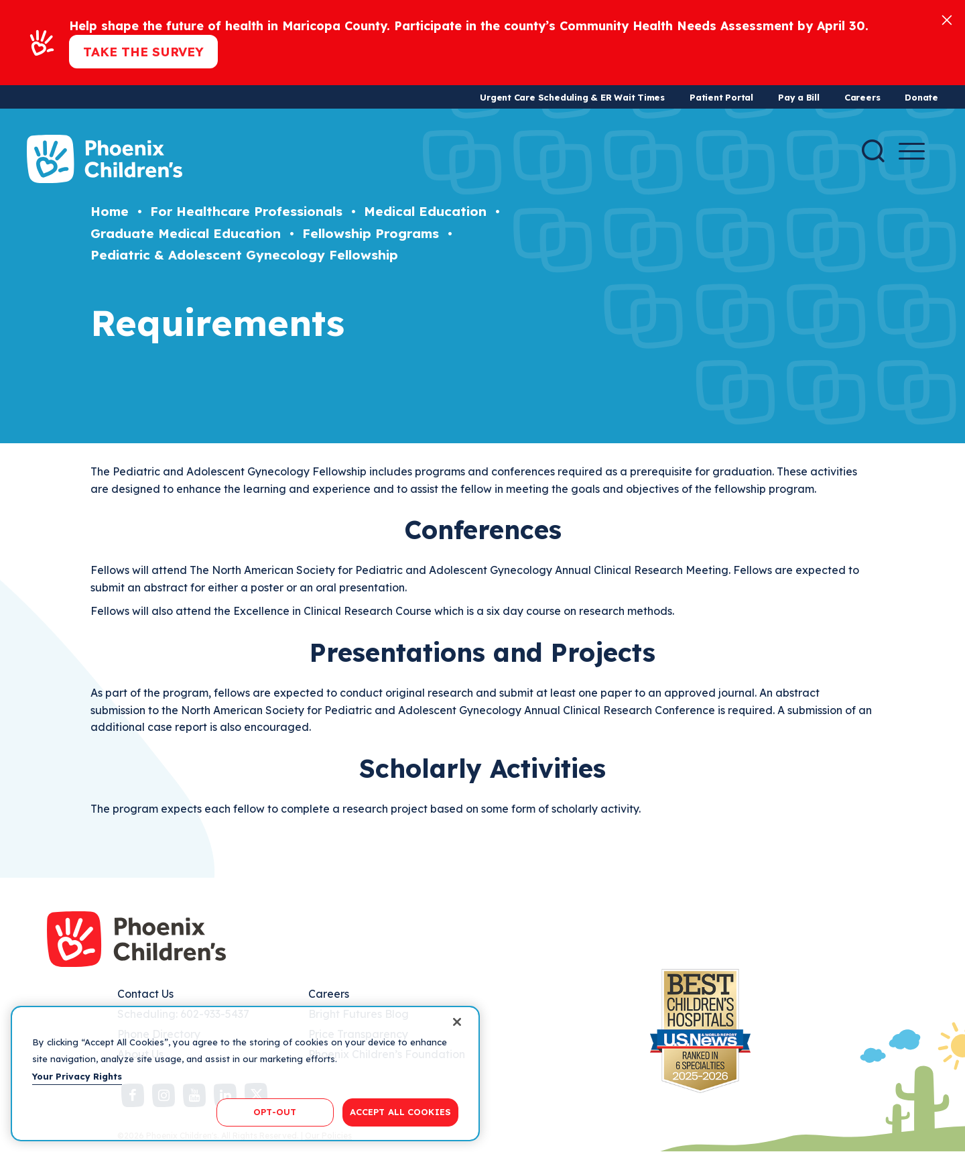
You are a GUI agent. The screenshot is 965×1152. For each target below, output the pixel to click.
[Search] (873, 151)
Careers (862, 97)
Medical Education (425, 211)
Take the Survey (143, 52)
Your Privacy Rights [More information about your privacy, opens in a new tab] (77, 1076)
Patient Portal (721, 97)
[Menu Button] (912, 151)
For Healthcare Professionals (246, 211)
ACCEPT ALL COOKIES (400, 1111)
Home (109, 211)
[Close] (947, 19)
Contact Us (145, 993)
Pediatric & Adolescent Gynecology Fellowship (244, 255)
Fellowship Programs (370, 233)
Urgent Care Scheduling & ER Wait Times (572, 97)
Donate (921, 97)
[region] (245, 1073)
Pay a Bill (799, 97)
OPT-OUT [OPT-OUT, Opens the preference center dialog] (274, 1111)
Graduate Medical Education (185, 233)
